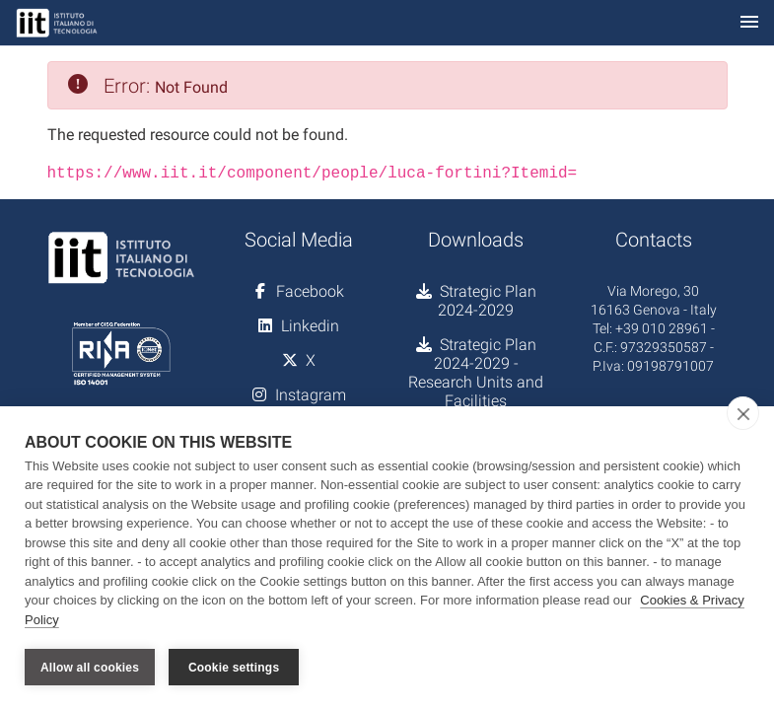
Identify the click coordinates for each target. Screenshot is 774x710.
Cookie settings (233, 667)
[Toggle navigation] (749, 23)
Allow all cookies (89, 667)
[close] (743, 413)
